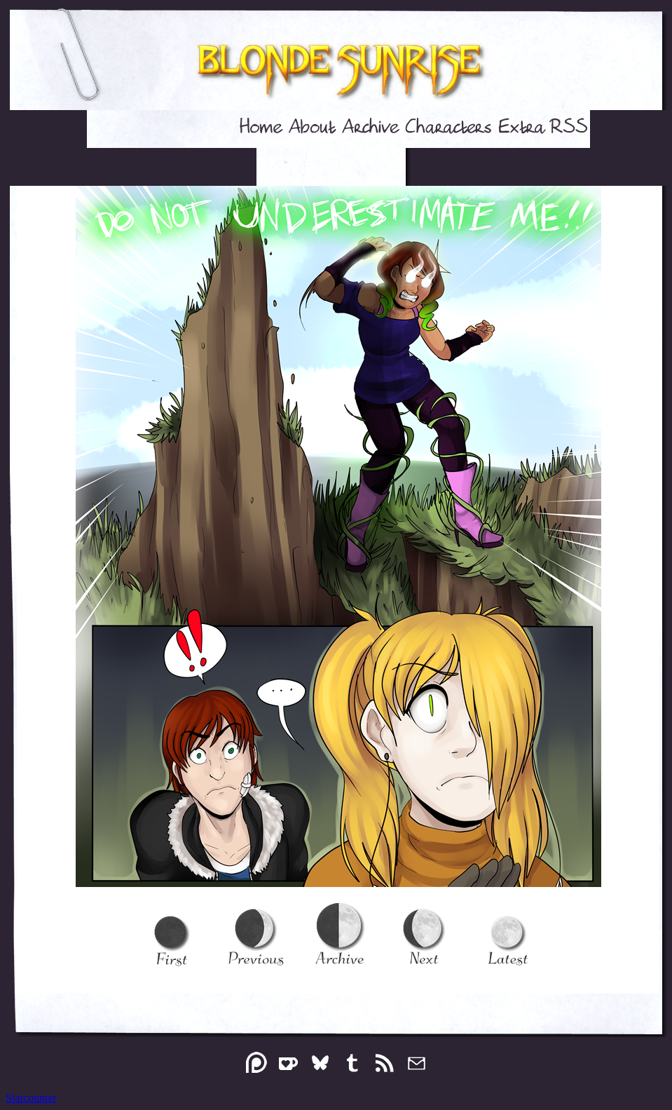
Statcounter (31, 1098)
